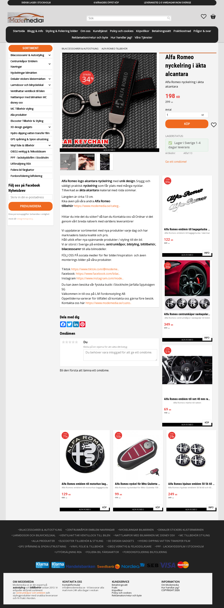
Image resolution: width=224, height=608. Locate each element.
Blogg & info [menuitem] (35, 31)
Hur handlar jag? (170, 587)
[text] (190, 96)
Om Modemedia (170, 584)
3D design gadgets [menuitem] (21, 127)
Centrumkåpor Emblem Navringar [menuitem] (23, 64)
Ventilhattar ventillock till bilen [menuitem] (27, 91)
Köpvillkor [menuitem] (142, 31)
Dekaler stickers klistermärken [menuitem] (27, 79)
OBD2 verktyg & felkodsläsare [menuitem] (28, 151)
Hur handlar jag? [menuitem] (121, 37)
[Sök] (168, 18)
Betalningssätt (119, 584)
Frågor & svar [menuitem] (202, 31)
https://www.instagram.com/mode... (100, 278)
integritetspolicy (25, 218)
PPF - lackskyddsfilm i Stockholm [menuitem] (29, 157)
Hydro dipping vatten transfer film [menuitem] (30, 133)
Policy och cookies (122, 592)
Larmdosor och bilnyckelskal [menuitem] (26, 85)
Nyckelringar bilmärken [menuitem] (23, 72)
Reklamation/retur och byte (127, 595)
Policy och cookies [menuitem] (121, 31)
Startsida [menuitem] (19, 31)
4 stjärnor (73, 342)
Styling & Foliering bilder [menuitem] (62, 31)
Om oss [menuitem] (85, 31)
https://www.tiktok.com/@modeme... (95, 269)
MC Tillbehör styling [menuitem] (21, 108)
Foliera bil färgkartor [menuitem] (22, 170)
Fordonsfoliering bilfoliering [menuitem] (26, 176)
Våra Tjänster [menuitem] (143, 37)
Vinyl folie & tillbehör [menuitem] (22, 145)
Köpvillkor (117, 590)
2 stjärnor (66, 342)
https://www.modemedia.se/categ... (97, 206)
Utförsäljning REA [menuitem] (20, 163)
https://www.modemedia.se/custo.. (108, 303)
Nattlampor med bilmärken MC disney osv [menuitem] (28, 99)
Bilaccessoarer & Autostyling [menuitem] (27, 55)
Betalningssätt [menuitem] (161, 31)
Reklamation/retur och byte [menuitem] (90, 37)
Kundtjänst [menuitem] (100, 31)
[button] (205, 16)
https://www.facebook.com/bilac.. (98, 274)
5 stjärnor (76, 342)
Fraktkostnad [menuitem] (182, 31)
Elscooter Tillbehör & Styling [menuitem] (26, 121)
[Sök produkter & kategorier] (128, 18)
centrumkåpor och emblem (30, 592)
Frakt (114, 587)
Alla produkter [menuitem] (18, 114)
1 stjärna (63, 342)
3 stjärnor (69, 342)
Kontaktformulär (71, 584)
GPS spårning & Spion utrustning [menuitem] (29, 139)
